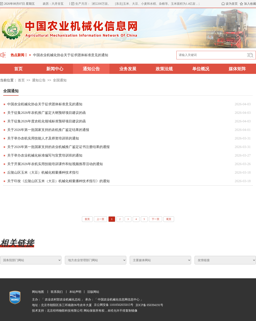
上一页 (100, 219)
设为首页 (232, 3)
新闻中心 (54, 68)
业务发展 (127, 68)
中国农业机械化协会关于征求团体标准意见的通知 (68, 55)
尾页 (168, 219)
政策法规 (164, 68)
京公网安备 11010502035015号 (113, 304)
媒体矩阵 (237, 68)
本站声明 (75, 291)
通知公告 (91, 68)
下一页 (155, 219)
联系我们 (57, 291)
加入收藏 (250, 3)
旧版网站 (93, 291)
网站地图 (38, 291)
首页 (18, 68)
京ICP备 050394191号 (149, 305)
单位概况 (200, 68)
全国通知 (60, 80)
